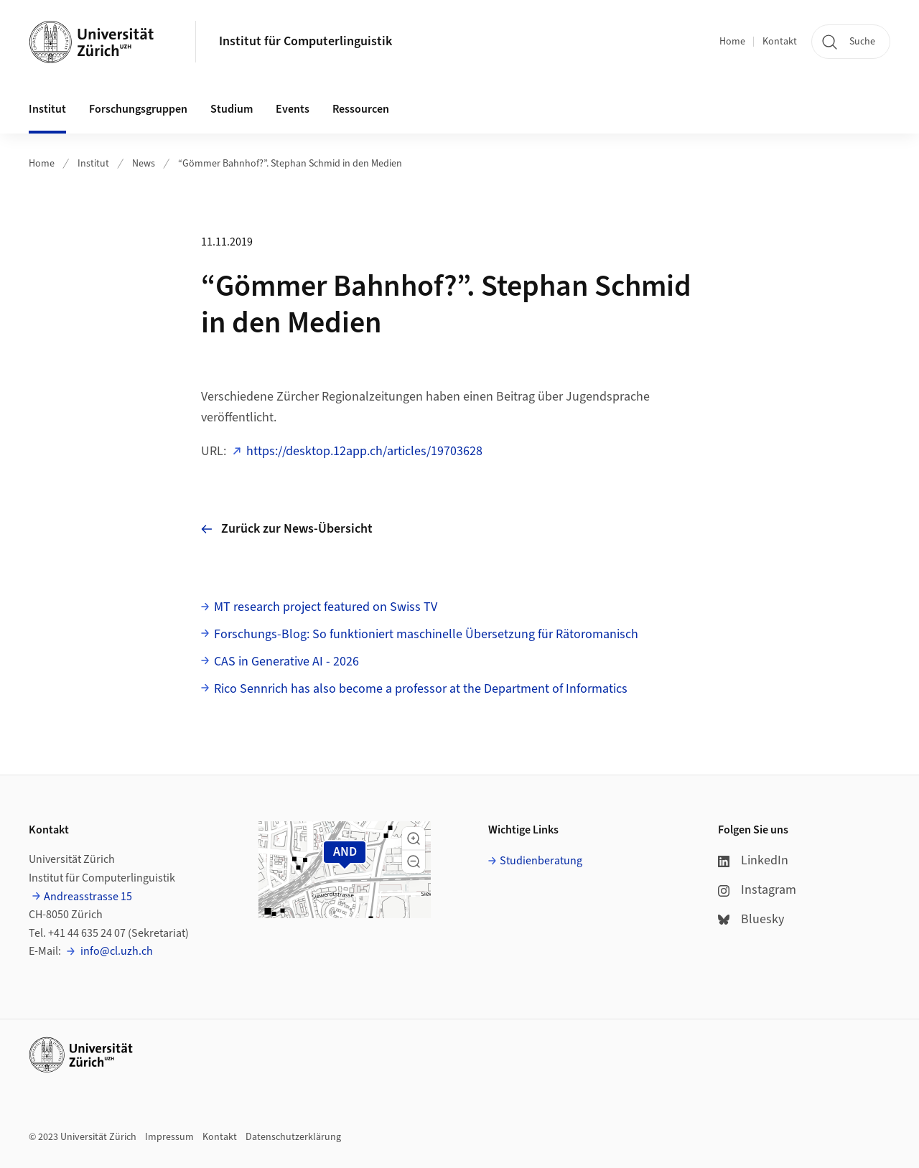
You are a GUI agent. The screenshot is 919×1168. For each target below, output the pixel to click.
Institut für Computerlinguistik (305, 41)
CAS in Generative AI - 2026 (286, 662)
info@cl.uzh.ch (115, 951)
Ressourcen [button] (360, 109)
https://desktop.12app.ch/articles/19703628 (364, 451)
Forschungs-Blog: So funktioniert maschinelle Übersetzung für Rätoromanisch (426, 634)
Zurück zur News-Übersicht (287, 529)
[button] (413, 838)
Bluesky (751, 919)
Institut (93, 163)
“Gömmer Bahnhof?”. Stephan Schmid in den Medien (290, 163)
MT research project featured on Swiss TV (325, 607)
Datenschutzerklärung (293, 1137)
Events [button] (292, 109)
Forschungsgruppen (138, 109)
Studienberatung (541, 861)
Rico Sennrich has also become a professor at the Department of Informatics (421, 689)
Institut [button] (47, 109)
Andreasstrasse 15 (88, 897)
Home (732, 41)
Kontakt (779, 41)
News (143, 163)
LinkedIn (753, 860)
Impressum (169, 1137)
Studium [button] (231, 109)
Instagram (757, 890)
